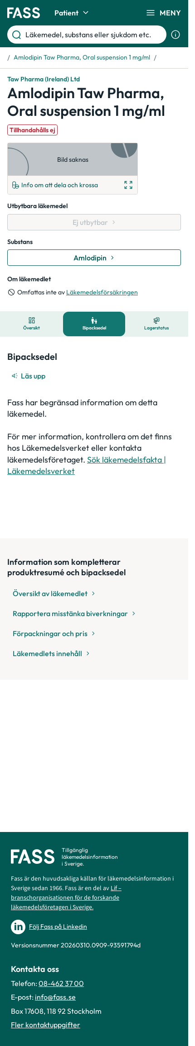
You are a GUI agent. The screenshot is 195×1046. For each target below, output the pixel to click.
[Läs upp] (29, 376)
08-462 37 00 (61, 983)
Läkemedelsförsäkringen (102, 292)
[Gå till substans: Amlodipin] (94, 258)
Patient (72, 12)
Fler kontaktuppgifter (45, 1024)
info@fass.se (55, 996)
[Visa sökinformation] (175, 34)
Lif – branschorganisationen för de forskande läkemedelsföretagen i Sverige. (66, 898)
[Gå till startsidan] (23, 12)
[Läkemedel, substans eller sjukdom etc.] (94, 34)
